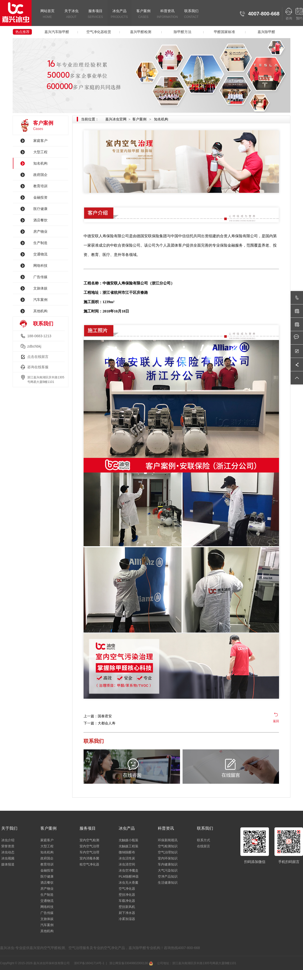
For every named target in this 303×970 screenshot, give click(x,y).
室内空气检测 (89, 840)
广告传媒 (40, 277)
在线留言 (203, 846)
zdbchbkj (34, 346)
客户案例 (143, 14)
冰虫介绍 (7, 840)
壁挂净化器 (127, 895)
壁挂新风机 (127, 907)
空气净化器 (127, 888)
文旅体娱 (40, 288)
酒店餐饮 (40, 220)
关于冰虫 (71, 14)
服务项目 (95, 14)
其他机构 (40, 311)
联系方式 (203, 840)
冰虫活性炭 (127, 858)
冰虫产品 (119, 14)
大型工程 (40, 152)
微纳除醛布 (127, 852)
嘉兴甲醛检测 (140, 32)
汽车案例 (40, 300)
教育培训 (40, 186)
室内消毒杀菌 (89, 858)
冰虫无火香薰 (128, 882)
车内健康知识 (168, 864)
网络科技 (40, 266)
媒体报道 (7, 864)
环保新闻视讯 (168, 840)
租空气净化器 (89, 864)
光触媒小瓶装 (128, 840)
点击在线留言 (37, 357)
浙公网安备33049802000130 (130, 963)
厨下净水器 (127, 913)
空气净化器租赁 (98, 32)
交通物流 (40, 254)
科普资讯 (167, 14)
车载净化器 (127, 901)
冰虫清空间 (127, 864)
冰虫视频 (7, 858)
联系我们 (191, 14)
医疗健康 (40, 209)
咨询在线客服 (37, 367)
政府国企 (40, 175)
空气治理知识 (168, 852)
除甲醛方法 (182, 32)
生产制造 (40, 243)
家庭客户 (40, 141)
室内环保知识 (168, 858)
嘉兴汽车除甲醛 (56, 32)
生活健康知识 (168, 882)
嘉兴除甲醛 (266, 32)
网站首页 (47, 14)
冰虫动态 (7, 852)
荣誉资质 (7, 846)
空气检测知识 (168, 846)
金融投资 (40, 197)
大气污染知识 (168, 870)
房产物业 (40, 231)
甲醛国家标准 (224, 32)
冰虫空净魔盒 (128, 870)
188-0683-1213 (39, 336)
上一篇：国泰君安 (98, 716)
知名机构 (40, 163)
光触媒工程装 (128, 846)
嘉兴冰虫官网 (116, 119)
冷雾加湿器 (127, 919)
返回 (276, 721)
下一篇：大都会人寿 (99, 723)
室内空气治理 (89, 846)
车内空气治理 (89, 852)
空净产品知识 (168, 876)
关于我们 (9, 828)
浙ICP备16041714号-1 (88, 963)
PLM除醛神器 (129, 876)
